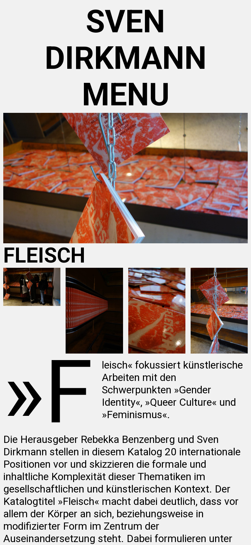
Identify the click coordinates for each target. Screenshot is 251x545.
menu (125, 94)
